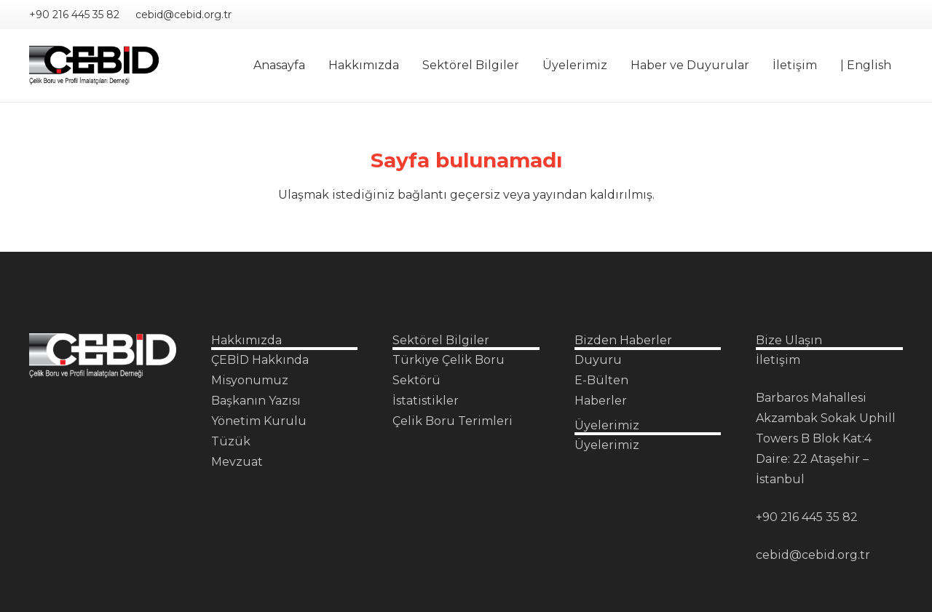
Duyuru (598, 360)
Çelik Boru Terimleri (452, 421)
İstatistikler (425, 401)
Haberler (600, 401)
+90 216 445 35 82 (807, 517)
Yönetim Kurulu (259, 421)
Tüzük (230, 441)
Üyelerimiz (606, 445)
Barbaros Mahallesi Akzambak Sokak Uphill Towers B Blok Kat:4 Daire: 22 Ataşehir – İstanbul (826, 438)
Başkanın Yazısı (256, 401)
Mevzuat (237, 462)
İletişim (778, 360)
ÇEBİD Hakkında (260, 360)
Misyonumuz (249, 380)
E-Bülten (601, 380)
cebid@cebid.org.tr (813, 555)
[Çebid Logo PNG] (94, 66)
